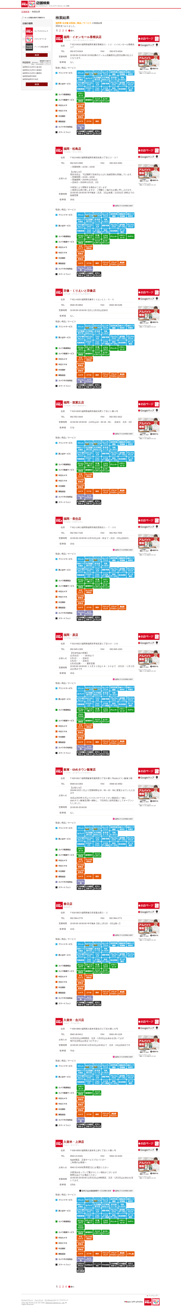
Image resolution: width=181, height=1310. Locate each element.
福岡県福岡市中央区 (36, 79)
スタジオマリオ (40, 39)
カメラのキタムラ (41, 31)
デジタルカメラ (50, 1300)
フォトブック (38, 1300)
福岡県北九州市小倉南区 (36, 70)
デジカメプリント (27, 1300)
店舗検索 (25, 11)
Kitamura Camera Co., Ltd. (55, 1303)
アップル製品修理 (41, 47)
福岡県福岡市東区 (36, 76)
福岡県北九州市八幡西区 (36, 73)
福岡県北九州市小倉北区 (36, 67)
